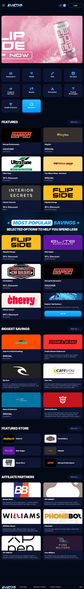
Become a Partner (40, 587)
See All (62, 314)
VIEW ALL (75, 122)
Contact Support (55, 587)
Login (75, 5)
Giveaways (23, 587)
